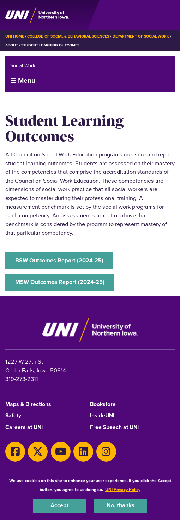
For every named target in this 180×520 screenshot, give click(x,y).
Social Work (22, 65)
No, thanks (120, 505)
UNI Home (14, 36)
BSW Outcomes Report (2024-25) (59, 260)
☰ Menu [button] (22, 80)
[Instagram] (106, 452)
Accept (59, 505)
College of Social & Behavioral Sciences (68, 36)
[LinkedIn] (83, 452)
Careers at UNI (24, 427)
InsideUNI (102, 415)
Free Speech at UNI (114, 427)
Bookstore (103, 404)
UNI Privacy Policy (122, 489)
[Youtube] (61, 452)
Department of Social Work (141, 36)
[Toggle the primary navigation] (169, 15)
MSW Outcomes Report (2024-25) (59, 282)
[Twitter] (38, 452)
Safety (13, 415)
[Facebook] (15, 452)
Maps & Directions (28, 404)
